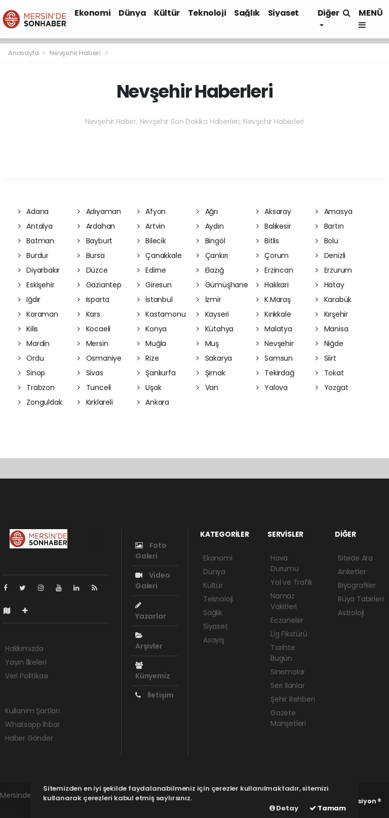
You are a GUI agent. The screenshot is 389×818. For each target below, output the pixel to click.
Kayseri (213, 314)
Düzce (92, 270)
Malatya (274, 329)
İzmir (209, 299)
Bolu (327, 241)
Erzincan (274, 270)
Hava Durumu (284, 563)
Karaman (38, 314)
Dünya (132, 13)
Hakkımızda (24, 648)
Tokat (330, 373)
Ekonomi (92, 13)
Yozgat (332, 387)
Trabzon (36, 387)
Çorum (272, 255)
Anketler (352, 572)
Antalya (35, 226)
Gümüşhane (222, 285)
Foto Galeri (151, 550)
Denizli (330, 255)
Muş (208, 343)
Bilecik (151, 241)
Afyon (151, 211)
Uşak (149, 387)
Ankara (153, 402)
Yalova (272, 387)
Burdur (33, 255)
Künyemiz (152, 671)
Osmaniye (99, 358)
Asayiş (213, 640)
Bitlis (267, 241)
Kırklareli (95, 402)
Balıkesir (273, 226)
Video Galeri (152, 580)
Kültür (167, 13)
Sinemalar (287, 672)
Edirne (151, 270)
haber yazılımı (23, 806)
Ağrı (207, 211)
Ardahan (96, 226)
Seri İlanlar (287, 685)
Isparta (93, 299)
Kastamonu (161, 314)
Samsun (274, 358)
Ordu (31, 358)
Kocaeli (93, 329)
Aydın (210, 226)
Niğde (329, 343)
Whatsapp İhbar (32, 724)
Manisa (332, 329)
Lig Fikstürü (288, 634)
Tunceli (94, 387)
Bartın (329, 226)
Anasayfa (24, 53)
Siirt (326, 358)
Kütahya (215, 329)
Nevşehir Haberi (75, 53)
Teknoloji (207, 13)
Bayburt (94, 241)
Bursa (91, 255)
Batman (36, 241)
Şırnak (211, 373)
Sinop (32, 373)
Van (207, 387)
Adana (33, 211)
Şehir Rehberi (292, 699)
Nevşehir (275, 343)
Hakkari (272, 285)
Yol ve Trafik (291, 582)
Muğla (152, 343)
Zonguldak (40, 402)
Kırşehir (332, 314)
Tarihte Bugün (282, 652)
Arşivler (148, 641)
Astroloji (351, 613)
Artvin (151, 226)
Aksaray (273, 211)
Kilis (28, 329)
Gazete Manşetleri (288, 718)
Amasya (334, 211)
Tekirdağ (275, 373)
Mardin (34, 343)
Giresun (154, 285)
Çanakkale (159, 255)
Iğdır (29, 299)
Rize (148, 358)
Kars (88, 314)
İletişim (154, 695)
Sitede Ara (355, 558)
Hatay (330, 285)
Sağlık (247, 13)
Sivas (90, 373)
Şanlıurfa (156, 373)
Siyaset (283, 13)
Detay (283, 808)
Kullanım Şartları (32, 711)
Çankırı (212, 255)
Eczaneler (286, 620)
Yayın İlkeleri (25, 662)
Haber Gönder (29, 738)
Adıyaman (99, 211)
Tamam (327, 808)
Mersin (92, 343)
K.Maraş (273, 299)
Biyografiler (357, 585)
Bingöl (211, 241)
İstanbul (155, 299)
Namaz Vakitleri (283, 601)
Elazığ (210, 270)
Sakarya (214, 358)
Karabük (334, 299)
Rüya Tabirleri (360, 599)
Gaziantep (99, 285)
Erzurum (334, 270)
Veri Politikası (26, 676)
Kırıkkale (273, 314)
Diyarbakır (39, 270)
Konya (152, 329)
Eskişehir (36, 285)
